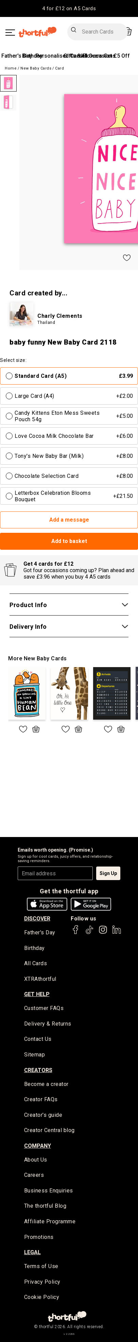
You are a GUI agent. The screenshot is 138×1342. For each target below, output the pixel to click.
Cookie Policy (41, 1297)
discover (37, 918)
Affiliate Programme (50, 1221)
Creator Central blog (49, 1130)
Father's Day (16, 56)
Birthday (32, 56)
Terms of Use (41, 1266)
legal (32, 1252)
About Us (35, 1159)
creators (38, 1070)
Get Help (37, 994)
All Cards (35, 963)
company (37, 1146)
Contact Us (38, 1039)
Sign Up (108, 873)
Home (11, 68)
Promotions (39, 1237)
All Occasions (98, 56)
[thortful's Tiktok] (89, 933)
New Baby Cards (35, 68)
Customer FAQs (44, 1008)
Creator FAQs (41, 1099)
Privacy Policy (42, 1282)
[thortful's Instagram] (103, 933)
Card (59, 68)
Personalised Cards (60, 56)
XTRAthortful (40, 979)
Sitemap (34, 1054)
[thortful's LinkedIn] (116, 933)
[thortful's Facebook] (76, 933)
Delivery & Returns (47, 1023)
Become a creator (46, 1084)
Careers (34, 1175)
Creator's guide (43, 1115)
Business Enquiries (48, 1190)
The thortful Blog (45, 1206)
